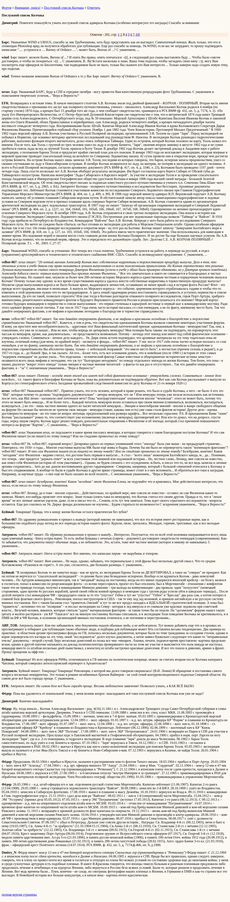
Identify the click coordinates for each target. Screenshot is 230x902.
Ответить (93, 7)
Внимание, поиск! (27, 7)
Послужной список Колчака (64, 7)
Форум (6, 7)
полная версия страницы (19, 894)
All (137, 34)
